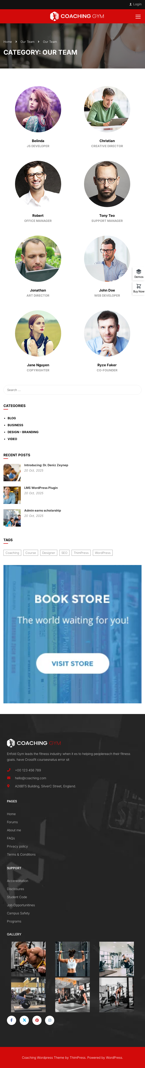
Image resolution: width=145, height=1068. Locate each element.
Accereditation (17, 881)
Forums (12, 822)
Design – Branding (23, 432)
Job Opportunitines (21, 905)
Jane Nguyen (38, 365)
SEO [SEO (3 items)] (64, 553)
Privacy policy (17, 846)
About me (14, 830)
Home (7, 41)
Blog (12, 418)
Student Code (17, 897)
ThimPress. (78, 1057)
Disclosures (15, 889)
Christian (107, 141)
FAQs (11, 838)
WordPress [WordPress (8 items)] (103, 553)
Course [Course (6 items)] (30, 553)
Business (15, 425)
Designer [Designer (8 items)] (48, 553)
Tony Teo (107, 215)
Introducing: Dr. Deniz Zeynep (46, 465)
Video (12, 439)
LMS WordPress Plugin (41, 488)
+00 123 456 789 (28, 770)
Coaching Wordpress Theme (43, 1057)
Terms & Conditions (21, 854)
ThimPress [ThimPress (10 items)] (81, 553)
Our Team (27, 41)
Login (137, 4)
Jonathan (38, 290)
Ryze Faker (107, 365)
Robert (38, 215)
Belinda (38, 141)
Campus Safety (18, 913)
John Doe (107, 290)
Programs (14, 921)
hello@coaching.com (30, 778)
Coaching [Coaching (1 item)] (12, 553)
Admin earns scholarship (42, 510)
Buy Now (139, 291)
